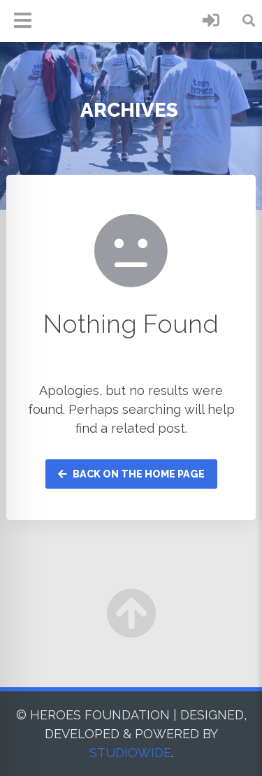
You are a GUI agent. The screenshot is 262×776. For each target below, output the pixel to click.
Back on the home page (131, 474)
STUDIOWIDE (130, 752)
